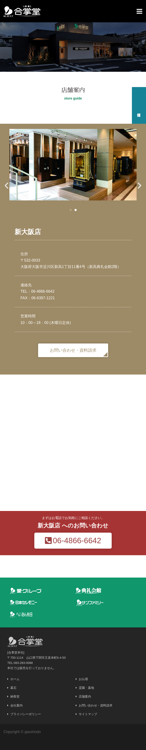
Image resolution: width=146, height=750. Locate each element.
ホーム (15, 679)
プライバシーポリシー (25, 714)
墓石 (13, 688)
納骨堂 (15, 696)
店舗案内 (85, 696)
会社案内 (16, 705)
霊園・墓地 (86, 688)
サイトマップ (88, 714)
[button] (71, 210)
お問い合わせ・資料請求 (95, 705)
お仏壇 (83, 679)
